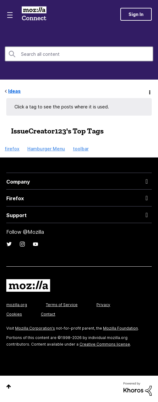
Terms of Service (62, 304)
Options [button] (149, 91)
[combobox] (79, 53)
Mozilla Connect (34, 14)
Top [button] (8, 386)
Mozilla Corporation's (35, 328)
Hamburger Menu (46, 148)
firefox (12, 148)
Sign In (136, 14)
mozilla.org (16, 304)
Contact (48, 314)
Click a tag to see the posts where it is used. (61, 106)
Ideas (14, 91)
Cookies (14, 314)
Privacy (103, 304)
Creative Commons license (104, 344)
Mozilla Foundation (120, 328)
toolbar (81, 148)
